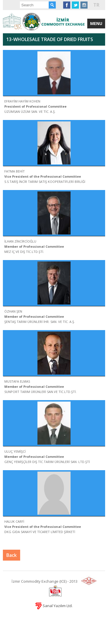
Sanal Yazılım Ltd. (54, 605)
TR (96, 5)
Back (11, 555)
